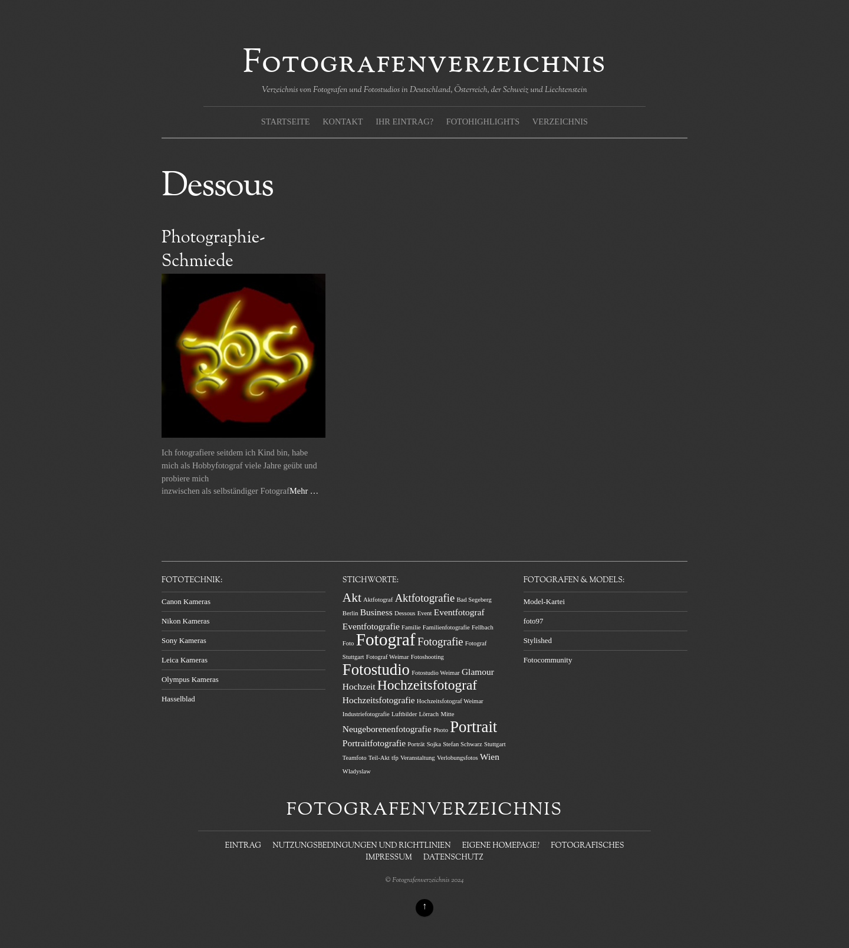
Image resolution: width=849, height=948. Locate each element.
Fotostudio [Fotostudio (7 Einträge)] (376, 669)
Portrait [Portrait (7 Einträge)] (473, 727)
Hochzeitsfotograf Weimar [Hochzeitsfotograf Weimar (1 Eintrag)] (450, 701)
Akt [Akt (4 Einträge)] (352, 598)
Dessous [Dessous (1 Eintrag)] (405, 613)
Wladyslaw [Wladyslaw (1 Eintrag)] (357, 771)
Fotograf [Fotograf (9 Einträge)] (386, 639)
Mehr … (303, 491)
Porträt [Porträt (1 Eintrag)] (415, 744)
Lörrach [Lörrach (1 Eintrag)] (429, 714)
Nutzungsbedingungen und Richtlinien (361, 846)
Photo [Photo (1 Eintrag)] (440, 730)
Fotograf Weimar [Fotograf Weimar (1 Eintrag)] (387, 657)
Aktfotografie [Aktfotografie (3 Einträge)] (425, 598)
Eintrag (243, 846)
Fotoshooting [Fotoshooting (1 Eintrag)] (427, 657)
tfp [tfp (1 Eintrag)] (395, 758)
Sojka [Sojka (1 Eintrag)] (434, 744)
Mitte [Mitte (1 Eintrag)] (447, 714)
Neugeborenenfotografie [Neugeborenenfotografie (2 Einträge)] (387, 729)
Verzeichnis (560, 121)
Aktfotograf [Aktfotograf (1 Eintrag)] (378, 599)
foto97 (534, 620)
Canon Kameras (186, 601)
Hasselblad (178, 698)
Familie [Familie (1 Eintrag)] (411, 627)
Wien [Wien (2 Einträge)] (489, 757)
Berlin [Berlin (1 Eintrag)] (350, 613)
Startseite (285, 121)
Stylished (538, 640)
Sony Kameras (184, 640)
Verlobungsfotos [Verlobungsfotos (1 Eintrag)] (457, 758)
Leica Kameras (185, 659)
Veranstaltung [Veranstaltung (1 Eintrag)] (417, 758)
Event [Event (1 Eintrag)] (424, 613)
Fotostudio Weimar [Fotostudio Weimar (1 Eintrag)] (436, 673)
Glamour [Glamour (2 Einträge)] (478, 672)
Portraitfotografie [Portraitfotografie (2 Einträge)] (374, 743)
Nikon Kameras (186, 620)
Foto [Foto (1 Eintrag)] (348, 643)
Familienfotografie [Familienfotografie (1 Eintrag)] (446, 627)
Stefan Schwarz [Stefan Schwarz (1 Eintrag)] (462, 744)
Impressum (389, 857)
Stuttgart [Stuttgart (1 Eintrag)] (495, 744)
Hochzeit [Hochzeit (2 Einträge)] (359, 686)
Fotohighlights (482, 121)
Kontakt (343, 121)
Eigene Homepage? (500, 846)
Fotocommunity (548, 659)
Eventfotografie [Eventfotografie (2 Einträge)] (371, 626)
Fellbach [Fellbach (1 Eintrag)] (482, 627)
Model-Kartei (544, 601)
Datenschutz (453, 857)
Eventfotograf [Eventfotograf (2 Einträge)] (459, 612)
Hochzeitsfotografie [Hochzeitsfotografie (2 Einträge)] (379, 700)
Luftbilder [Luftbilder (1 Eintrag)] (404, 714)
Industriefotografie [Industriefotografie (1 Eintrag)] (366, 714)
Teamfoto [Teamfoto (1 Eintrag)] (355, 758)
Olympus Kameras (190, 679)
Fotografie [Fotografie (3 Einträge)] (440, 641)
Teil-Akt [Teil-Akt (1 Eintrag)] (379, 758)
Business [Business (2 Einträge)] (376, 612)
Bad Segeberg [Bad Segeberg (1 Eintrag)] (473, 599)
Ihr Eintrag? (404, 121)
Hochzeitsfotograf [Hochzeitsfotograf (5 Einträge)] (427, 685)
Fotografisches (587, 846)
